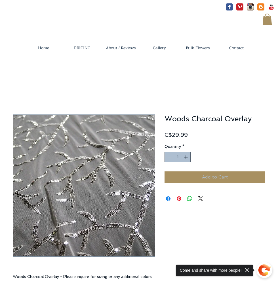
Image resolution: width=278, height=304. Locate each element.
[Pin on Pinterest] (179, 198)
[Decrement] (168, 157)
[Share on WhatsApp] (189, 198)
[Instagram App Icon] (250, 6)
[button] (267, 19)
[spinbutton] (177, 157)
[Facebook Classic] (229, 6)
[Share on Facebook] (168, 198)
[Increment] (186, 157)
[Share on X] (200, 198)
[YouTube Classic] (271, 6)
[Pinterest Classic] (239, 6)
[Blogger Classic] (260, 6)
